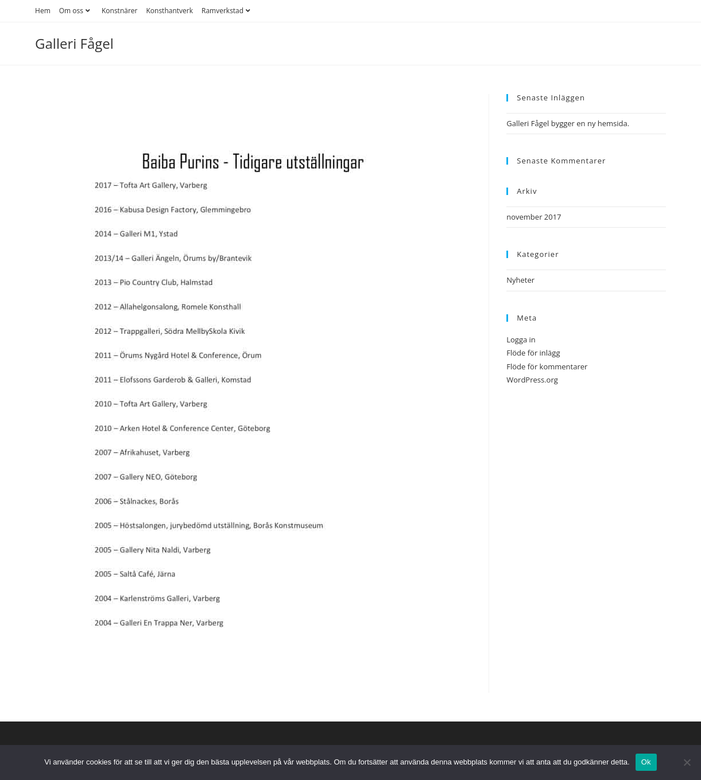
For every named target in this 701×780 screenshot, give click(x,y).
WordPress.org (532, 380)
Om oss (76, 10)
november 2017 (533, 217)
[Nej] (686, 762)
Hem (43, 10)
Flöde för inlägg (533, 353)
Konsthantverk (169, 10)
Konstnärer (120, 10)
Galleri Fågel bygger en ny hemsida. (567, 123)
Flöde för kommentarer (546, 366)
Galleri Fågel (74, 43)
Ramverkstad (227, 10)
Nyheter (520, 280)
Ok (646, 762)
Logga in (521, 339)
